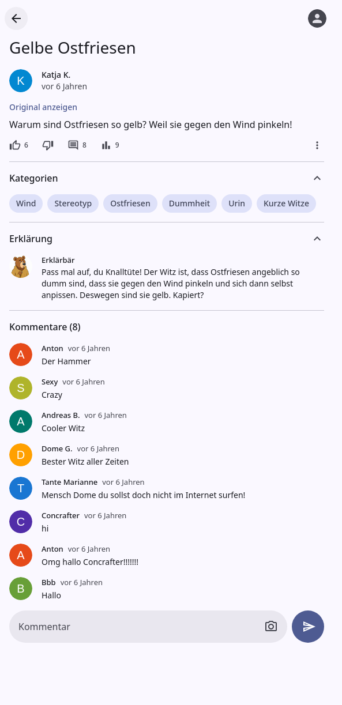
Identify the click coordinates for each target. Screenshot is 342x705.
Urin (236, 203)
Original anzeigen (43, 106)
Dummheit (189, 203)
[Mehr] (317, 145)
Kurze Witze (286, 203)
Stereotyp (73, 203)
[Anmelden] (317, 18)
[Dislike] (48, 145)
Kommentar (44, 626)
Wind (26, 203)
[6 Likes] (18, 145)
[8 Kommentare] (77, 145)
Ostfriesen (130, 203)
